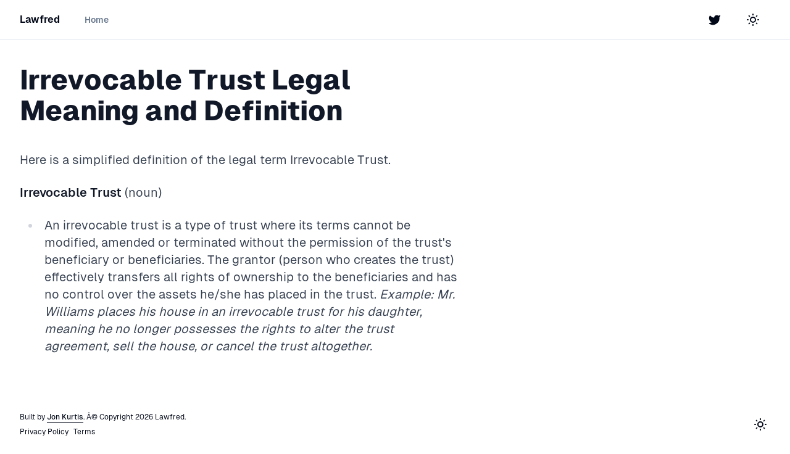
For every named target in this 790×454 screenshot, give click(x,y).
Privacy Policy (44, 431)
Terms (84, 431)
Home (97, 20)
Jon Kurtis (65, 417)
